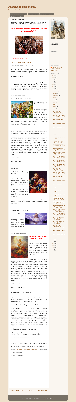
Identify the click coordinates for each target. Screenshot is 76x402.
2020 (53, 84)
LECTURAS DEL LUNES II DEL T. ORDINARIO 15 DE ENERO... (59, 177)
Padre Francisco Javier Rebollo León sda (57, 68)
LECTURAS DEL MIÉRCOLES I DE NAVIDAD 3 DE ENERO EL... (58, 227)
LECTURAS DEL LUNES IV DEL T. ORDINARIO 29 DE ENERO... (59, 120)
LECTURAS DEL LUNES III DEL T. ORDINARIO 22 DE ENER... (59, 149)
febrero (54, 108)
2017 (53, 239)
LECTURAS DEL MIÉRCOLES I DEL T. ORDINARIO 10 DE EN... (58, 198)
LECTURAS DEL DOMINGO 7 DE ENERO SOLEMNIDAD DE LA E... (59, 210)
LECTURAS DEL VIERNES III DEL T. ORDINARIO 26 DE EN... (59, 133)
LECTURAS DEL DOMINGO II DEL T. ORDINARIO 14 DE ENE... (59, 182)
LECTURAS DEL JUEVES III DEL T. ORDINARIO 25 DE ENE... (59, 137)
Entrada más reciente (17, 390)
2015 (53, 243)
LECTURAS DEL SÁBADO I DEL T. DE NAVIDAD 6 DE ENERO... (59, 214)
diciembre (55, 89)
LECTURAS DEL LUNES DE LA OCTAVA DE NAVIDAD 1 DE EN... (59, 236)
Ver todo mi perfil (54, 70)
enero (54, 109)
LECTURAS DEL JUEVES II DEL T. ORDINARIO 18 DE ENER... (59, 165)
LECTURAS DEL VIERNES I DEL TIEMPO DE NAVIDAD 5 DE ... (59, 218)
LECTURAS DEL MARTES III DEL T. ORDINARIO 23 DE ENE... (59, 145)
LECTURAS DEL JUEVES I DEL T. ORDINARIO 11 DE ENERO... (59, 194)
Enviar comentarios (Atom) (22, 393)
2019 (53, 86)
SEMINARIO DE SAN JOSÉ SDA (18, 14)
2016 (53, 241)
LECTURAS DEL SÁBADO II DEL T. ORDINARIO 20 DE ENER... (59, 157)
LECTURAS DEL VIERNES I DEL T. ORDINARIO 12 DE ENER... (59, 190)
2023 (53, 79)
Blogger (52, 398)
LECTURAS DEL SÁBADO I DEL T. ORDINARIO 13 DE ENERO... (59, 186)
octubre (54, 93)
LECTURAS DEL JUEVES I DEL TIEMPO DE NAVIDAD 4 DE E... (58, 222)
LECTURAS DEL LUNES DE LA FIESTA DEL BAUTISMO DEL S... (59, 206)
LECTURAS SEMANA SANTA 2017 (58, 48)
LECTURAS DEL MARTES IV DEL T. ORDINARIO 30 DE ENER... (59, 116)
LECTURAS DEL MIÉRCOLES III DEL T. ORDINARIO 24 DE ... (58, 141)
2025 (53, 75)
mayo (54, 102)
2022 (53, 81)
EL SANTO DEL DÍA (33, 14)
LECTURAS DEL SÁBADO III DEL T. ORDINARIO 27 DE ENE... (59, 129)
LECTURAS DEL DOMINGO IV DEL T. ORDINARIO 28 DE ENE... (59, 125)
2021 (53, 82)
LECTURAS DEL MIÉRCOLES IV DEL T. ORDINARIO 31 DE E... (58, 112)
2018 (53, 88)
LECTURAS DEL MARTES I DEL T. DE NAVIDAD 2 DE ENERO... (59, 232)
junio (54, 100)
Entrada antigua (42, 390)
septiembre (55, 95)
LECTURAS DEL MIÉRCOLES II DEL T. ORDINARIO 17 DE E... (58, 169)
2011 (53, 250)
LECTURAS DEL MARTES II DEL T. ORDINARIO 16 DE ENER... (59, 173)
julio (54, 99)
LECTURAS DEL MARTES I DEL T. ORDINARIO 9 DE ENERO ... (59, 202)
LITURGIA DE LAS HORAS (47, 14)
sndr (41, 398)
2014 (53, 245)
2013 (53, 247)
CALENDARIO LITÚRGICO (17, 16)
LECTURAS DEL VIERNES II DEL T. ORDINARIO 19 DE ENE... (59, 161)
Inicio (30, 390)
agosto (54, 97)
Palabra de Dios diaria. (22, 6)
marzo (54, 106)
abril (54, 104)
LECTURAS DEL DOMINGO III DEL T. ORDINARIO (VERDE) (59, 153)
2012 (53, 249)
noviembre (55, 91)
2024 (53, 77)
